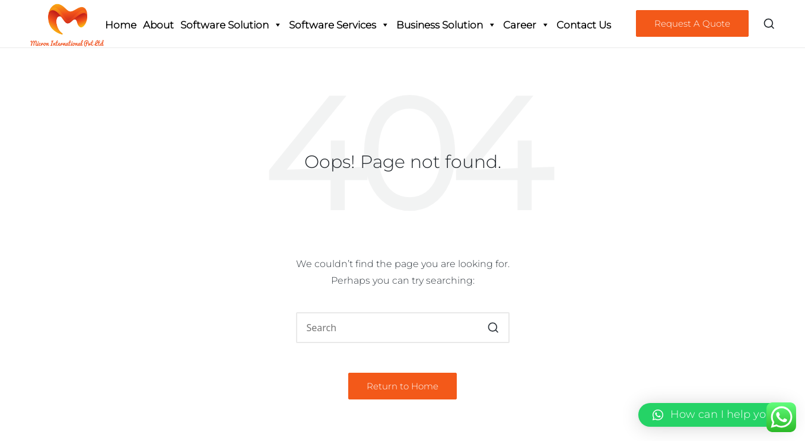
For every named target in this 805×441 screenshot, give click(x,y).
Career (526, 25)
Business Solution (446, 25)
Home (120, 25)
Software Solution (231, 25)
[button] (692, 23)
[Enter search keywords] (403, 327)
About (158, 25)
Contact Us (583, 25)
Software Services (339, 25)
